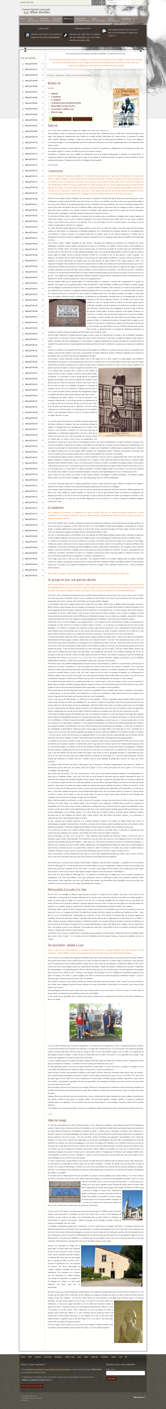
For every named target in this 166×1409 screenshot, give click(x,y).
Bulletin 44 (31, 334)
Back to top (139, 1397)
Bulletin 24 (31, 446)
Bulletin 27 (31, 429)
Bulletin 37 (31, 373)
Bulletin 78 (31, 142)
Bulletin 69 (31, 193)
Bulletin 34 (31, 390)
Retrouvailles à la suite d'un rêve (63, 106)
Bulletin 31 (31, 407)
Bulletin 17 (31, 486)
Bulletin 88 (31, 86)
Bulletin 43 (31, 339)
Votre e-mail (110, 1369)
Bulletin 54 (31, 277)
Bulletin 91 (31, 69)
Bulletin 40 (31, 356)
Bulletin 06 (31, 547)
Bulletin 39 (31, 362)
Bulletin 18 (31, 480)
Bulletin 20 (31, 469)
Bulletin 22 (31, 457)
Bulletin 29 (31, 418)
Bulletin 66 (31, 210)
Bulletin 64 (31, 221)
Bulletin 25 (31, 441)
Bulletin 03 (31, 564)
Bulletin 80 (31, 131)
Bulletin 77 (31, 148)
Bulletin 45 (31, 328)
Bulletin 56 (31, 266)
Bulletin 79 (31, 137)
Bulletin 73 (31, 171)
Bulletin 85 (31, 103)
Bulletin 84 (31, 109)
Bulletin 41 (31, 351)
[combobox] (119, 2)
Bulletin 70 (31, 187)
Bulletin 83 (31, 114)
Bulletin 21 (31, 463)
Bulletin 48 (31, 311)
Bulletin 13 (31, 508)
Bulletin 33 (31, 396)
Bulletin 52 (31, 289)
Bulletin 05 (31, 553)
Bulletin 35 (31, 384)
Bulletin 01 (31, 575)
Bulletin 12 (31, 514)
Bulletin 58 (31, 255)
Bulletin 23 (31, 452)
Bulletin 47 (31, 317)
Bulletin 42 (31, 345)
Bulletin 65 (31, 216)
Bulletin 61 (31, 238)
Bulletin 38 (31, 367)
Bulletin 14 (31, 502)
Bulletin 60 (31, 244)
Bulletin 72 (31, 176)
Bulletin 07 (31, 542)
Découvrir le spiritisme (32, 1386)
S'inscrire (111, 1378)
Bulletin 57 (31, 261)
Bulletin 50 (31, 300)
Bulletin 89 (31, 81)
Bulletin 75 (31, 159)
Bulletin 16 (31, 491)
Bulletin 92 (31, 64)
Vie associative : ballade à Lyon (62, 109)
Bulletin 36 (31, 379)
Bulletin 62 (31, 232)
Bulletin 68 (31, 199)
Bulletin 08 (31, 536)
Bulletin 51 (31, 294)
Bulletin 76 (31, 154)
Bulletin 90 (31, 75)
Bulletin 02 (31, 570)
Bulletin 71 (31, 182)
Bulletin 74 (31, 165)
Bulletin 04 (31, 559)
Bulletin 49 (31, 306)
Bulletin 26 (31, 435)
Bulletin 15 (31, 497)
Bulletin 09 (31, 530)
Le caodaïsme (56, 100)
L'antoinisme (56, 97)
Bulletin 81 (31, 126)
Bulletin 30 (31, 412)
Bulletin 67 (31, 204)
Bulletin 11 (31, 519)
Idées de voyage (57, 112)
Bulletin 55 (31, 272)
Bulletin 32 (31, 401)
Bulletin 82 (31, 120)
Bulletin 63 (31, 227)
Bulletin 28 (31, 424)
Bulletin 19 (31, 474)
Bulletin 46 (31, 322)
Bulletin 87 (31, 92)
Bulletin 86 (31, 97)
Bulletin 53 (31, 283)
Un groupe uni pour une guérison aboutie (66, 103)
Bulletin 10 (31, 525)
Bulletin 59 (31, 249)
